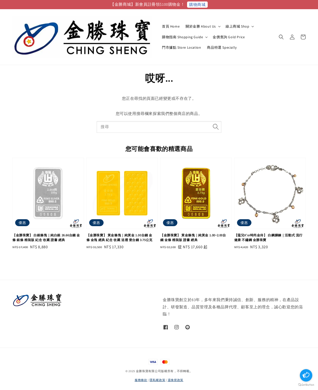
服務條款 (141, 380)
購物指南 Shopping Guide (182, 37)
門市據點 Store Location (181, 47)
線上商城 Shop (237, 26)
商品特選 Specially (222, 47)
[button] (281, 37)
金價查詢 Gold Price (229, 37)
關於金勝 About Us (201, 26)
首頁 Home (171, 26)
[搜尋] (215, 126)
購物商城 (197, 4)
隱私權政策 (157, 380)
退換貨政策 (176, 380)
